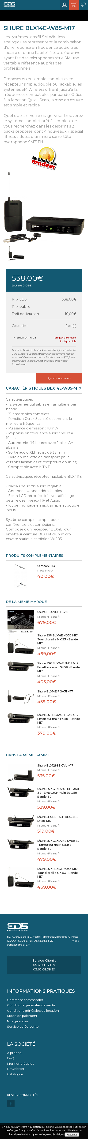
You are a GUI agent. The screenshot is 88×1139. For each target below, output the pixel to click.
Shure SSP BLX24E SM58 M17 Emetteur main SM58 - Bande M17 (58, 667)
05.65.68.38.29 (44, 965)
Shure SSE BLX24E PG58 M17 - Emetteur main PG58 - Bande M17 (58, 719)
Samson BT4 (46, 566)
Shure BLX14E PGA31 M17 (55, 691)
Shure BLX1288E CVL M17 (55, 765)
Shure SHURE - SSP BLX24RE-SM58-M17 (58, 819)
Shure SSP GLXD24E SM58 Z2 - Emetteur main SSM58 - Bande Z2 (58, 844)
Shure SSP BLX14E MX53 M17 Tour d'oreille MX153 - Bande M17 (57, 639)
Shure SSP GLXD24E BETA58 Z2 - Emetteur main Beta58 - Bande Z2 (58, 793)
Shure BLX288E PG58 (52, 612)
